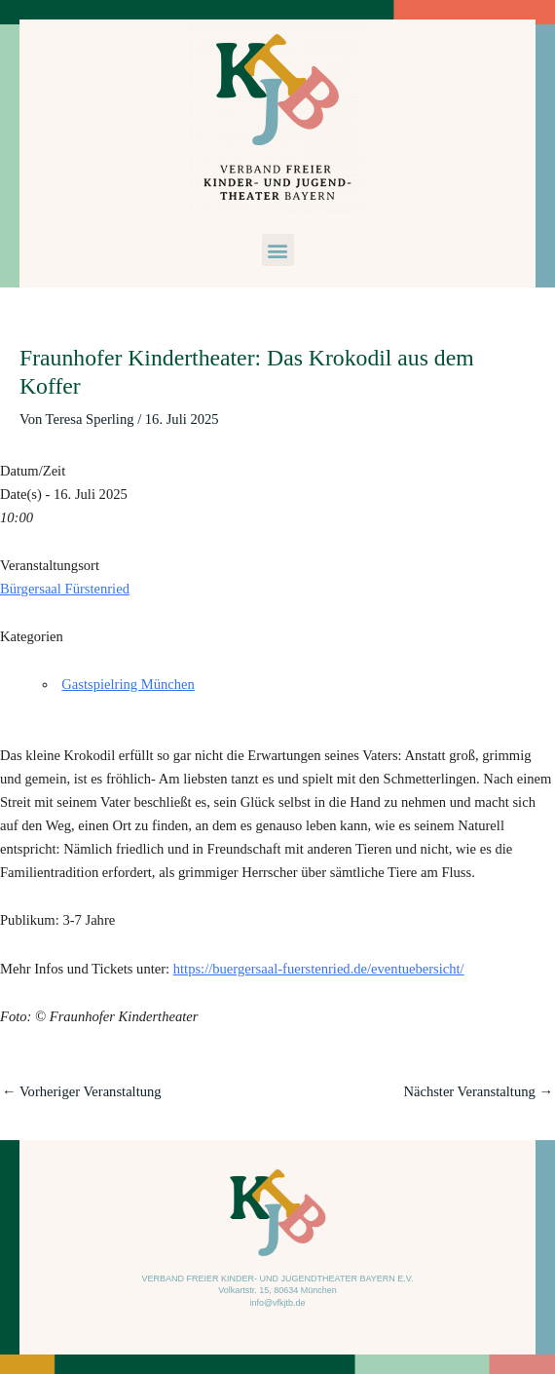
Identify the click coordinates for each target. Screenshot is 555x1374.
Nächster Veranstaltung (478, 1091)
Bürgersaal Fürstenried (65, 588)
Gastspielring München (127, 684)
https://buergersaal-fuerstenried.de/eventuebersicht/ (318, 968)
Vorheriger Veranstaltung (82, 1091)
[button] (278, 250)
